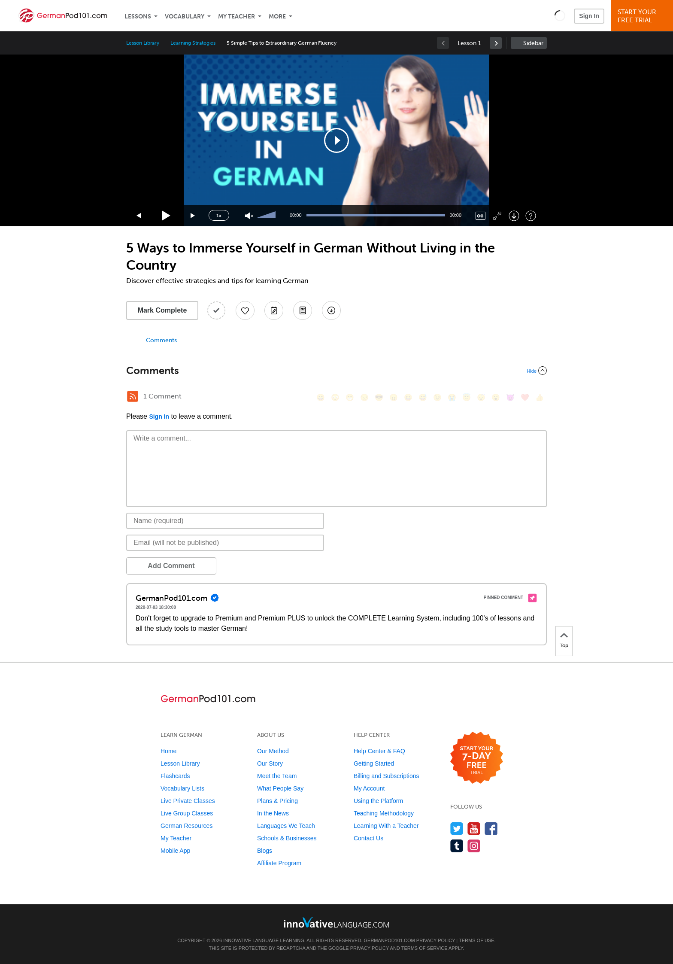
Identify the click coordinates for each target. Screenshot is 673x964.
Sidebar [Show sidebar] (533, 43)
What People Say (280, 788)
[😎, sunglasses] (379, 397)
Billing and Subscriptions (386, 775)
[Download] (514, 215)
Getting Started (374, 763)
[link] (496, 43)
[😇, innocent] (466, 397)
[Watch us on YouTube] (474, 828)
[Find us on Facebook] (491, 828)
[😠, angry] (393, 397)
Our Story (270, 763)
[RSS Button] (132, 396)
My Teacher (236, 16)
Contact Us (368, 838)
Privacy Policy (435, 940)
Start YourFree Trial (643, 16)
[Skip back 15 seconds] (139, 215)
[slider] (267, 215)
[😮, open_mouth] (495, 397)
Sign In (589, 15)
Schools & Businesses (287, 838)
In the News (273, 813)
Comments (161, 340)
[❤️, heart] (525, 397)
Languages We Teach (286, 825)
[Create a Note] (273, 310)
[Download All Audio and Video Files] (331, 310)
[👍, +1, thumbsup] (539, 397)
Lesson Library (142, 43)
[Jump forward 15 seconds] (193, 215)
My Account (369, 788)
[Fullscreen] (497, 215)
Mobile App (175, 850)
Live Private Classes (188, 800)
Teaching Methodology (384, 813)
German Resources (186, 825)
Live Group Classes (187, 813)
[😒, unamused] (364, 397)
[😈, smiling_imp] (510, 397)
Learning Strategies (192, 43)
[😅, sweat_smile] (422, 397)
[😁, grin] (350, 397)
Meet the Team (277, 775)
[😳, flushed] (335, 397)
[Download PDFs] (302, 310)
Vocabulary (184, 16)
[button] (560, 15)
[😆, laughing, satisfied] (408, 397)
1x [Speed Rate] (218, 215)
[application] (336, 140)
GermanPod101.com (389, 940)
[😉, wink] (437, 397)
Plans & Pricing (277, 800)
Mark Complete (162, 310)
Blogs (264, 850)
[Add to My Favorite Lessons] (245, 310)
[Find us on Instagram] (474, 845)
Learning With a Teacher (386, 825)
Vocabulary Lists (182, 788)
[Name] (225, 521)
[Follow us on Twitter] (457, 828)
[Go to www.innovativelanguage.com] (336, 922)
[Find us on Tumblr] (457, 845)
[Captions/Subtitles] (480, 215)
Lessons (137, 16)
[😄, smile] (320, 397)
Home (168, 751)
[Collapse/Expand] (336, 370)
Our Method (273, 751)
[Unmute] (249, 215)
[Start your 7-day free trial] (476, 758)
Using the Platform (378, 800)
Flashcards (175, 775)
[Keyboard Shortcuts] (530, 215)
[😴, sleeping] (481, 397)
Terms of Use (476, 940)
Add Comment (171, 565)
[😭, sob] (452, 397)
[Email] (225, 543)
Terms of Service (424, 948)
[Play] (166, 215)
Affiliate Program (279, 863)
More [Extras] (277, 16)
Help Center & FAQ (379, 751)
